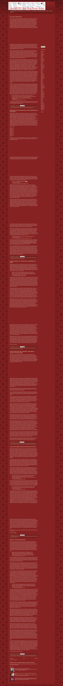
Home (24, 658)
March (41, 83)
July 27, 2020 (23, 555)
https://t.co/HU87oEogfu (18, 586)
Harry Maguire (33, 443)
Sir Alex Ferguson (19, 258)
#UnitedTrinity (17, 96)
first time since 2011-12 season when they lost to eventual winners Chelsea (27, 483)
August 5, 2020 (23, 489)
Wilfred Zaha (29, 615)
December (42, 75)
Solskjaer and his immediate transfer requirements (26, 59)
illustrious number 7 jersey (34, 336)
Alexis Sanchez (14, 257)
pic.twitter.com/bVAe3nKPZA (16, 182)
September (42, 77)
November (42, 86)
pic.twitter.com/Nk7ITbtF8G (16, 237)
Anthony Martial (14, 443)
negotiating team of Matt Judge (25, 641)
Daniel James (17, 257)
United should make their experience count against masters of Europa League (22, 352)
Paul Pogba (11, 258)
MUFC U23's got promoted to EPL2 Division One (17, 480)
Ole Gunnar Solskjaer (23, 107)
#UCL (34, 236)
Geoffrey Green (34, 536)
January (42, 84)
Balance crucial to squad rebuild (17, 539)
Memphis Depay (29, 257)
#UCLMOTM (30, 236)
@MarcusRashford (27, 97)
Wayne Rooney (31, 107)
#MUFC (13, 95)
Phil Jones (18, 564)
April (41, 82)
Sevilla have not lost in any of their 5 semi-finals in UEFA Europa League (22, 439)
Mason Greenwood (18, 107)
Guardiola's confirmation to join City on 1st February (17, 26)
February (42, 73)
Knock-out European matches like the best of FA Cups (23, 446)
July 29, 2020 (23, 587)
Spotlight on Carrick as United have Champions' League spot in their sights (22, 662)
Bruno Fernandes (33, 290)
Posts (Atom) (15, 659)
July (41, 79)
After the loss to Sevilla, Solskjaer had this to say (20, 122)
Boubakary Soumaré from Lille (19, 243)
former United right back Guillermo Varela (25, 494)
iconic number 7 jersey (18, 190)
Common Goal (24, 617)
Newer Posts (11, 658)
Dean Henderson (25, 257)
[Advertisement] (47, 30)
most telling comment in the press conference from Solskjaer (19, 459)
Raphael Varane (15, 572)
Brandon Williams (14, 536)
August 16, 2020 (23, 275)
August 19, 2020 (25, 183)
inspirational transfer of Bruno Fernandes (31, 545)
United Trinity (27, 107)
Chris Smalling (21, 563)
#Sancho (17, 95)
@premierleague (23, 476)
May (41, 100)
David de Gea (25, 176)
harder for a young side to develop (19, 118)
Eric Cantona (25, 443)
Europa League (29, 443)
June (41, 80)
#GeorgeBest (34, 96)
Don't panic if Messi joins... (16, 16)
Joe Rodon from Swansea (33, 240)
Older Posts (36, 658)
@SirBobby (30, 96)
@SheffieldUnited (21, 181)
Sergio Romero (15, 258)
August (42, 78)
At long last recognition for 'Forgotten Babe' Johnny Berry (22, 668)
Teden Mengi (23, 258)
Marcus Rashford (14, 107)
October (42, 95)
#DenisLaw (13, 96)
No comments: (17, 105)
